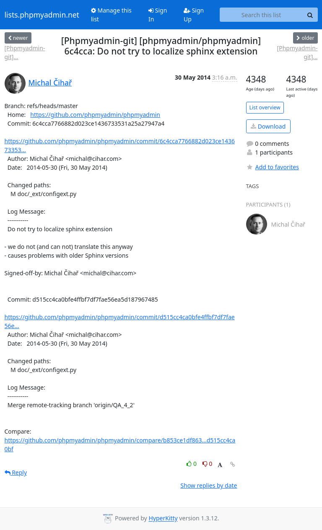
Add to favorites (272, 167)
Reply (16, 472)
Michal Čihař (50, 83)
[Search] (310, 15)
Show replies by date (208, 485)
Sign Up (194, 14)
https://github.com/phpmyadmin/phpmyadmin (95, 115)
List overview (264, 107)
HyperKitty (162, 518)
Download (268, 126)
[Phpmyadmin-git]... (25, 52)
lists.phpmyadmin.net (42, 15)
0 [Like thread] (192, 464)
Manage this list (111, 14)
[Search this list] (261, 15)
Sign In (157, 14)
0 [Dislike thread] (208, 464)
